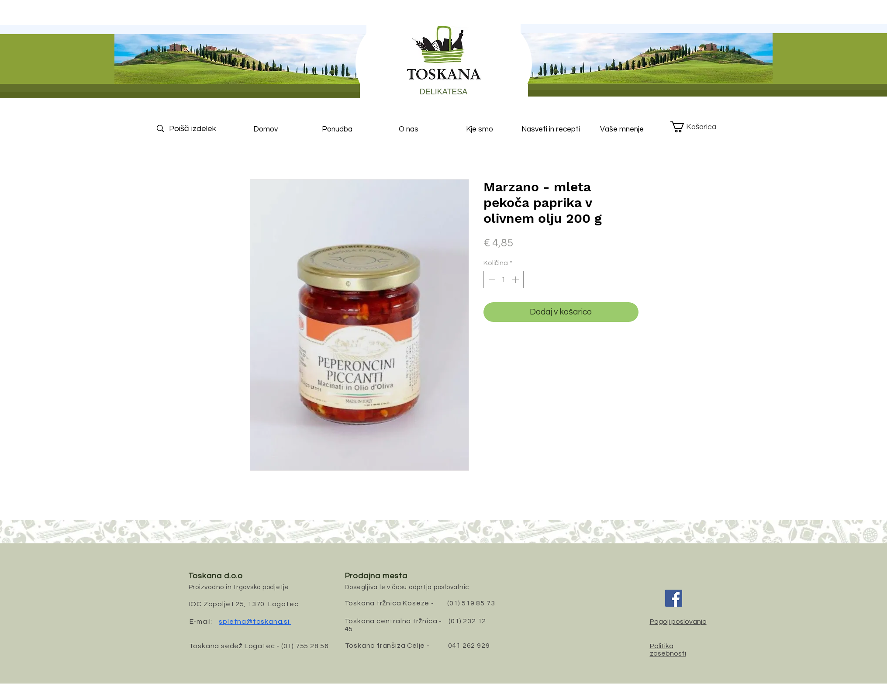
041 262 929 (469, 645)
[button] (699, 126)
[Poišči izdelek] (200, 128)
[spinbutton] (503, 279)
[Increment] (516, 279)
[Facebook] (673, 598)
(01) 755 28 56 (305, 646)
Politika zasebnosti (668, 650)
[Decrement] (491, 279)
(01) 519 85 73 (471, 603)
